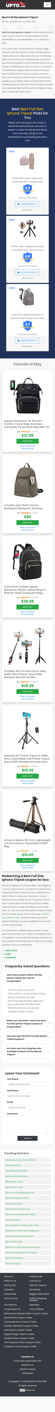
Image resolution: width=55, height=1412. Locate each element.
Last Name (12, 1090)
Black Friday (13, 917)
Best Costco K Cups (14, 1187)
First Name (13, 1079)
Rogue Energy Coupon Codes (19, 1334)
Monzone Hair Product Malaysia (19, 1236)
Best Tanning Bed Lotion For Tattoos (21, 1252)
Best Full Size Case (13, 1241)
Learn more (11, 950)
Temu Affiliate (37, 1309)
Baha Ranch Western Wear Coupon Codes (26, 1313)
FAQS (8, 954)
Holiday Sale (36, 1276)
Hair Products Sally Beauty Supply (20, 1214)
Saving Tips (10, 1285)
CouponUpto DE (12, 1309)
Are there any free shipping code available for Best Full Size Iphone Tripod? (24, 1051)
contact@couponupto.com (27, 1360)
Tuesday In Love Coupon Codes (20, 1346)
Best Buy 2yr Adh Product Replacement (22, 1247)
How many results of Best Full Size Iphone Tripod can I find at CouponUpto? (24, 978)
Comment (10, 957)
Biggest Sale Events (39, 1293)
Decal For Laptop (12, 1263)
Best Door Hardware (14, 1258)
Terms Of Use (11, 1298)
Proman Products (13, 1165)
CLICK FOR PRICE (27, 204)
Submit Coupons (38, 1285)
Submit (27, 1138)
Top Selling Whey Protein (16, 1170)
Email (10, 1102)
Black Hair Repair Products (17, 1198)
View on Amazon (27, 446)
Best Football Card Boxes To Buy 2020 (22, 1225)
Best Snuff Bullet (12, 1220)
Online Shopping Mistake (38, 1299)
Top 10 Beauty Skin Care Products (20, 1160)
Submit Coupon (27, 1369)
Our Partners (10, 1304)
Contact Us (35, 1280)
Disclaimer (35, 1289)
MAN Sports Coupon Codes (18, 1330)
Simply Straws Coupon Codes (19, 1338)
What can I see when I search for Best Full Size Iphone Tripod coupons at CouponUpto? (26, 1023)
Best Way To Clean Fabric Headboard (22, 1230)
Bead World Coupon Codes (18, 1317)
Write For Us (10, 1280)
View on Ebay (28, 448)
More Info (27, 441)
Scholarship (10, 1293)
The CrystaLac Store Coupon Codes (22, 1342)
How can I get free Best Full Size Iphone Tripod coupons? (27, 1038)
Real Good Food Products (16, 1176)
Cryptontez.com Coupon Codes (20, 1321)
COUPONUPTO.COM (31, 1381)
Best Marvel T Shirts (14, 1181)
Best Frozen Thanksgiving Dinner (19, 1192)
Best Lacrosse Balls (13, 1203)
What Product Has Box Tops (17, 1209)
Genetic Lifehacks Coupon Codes (21, 1325)
